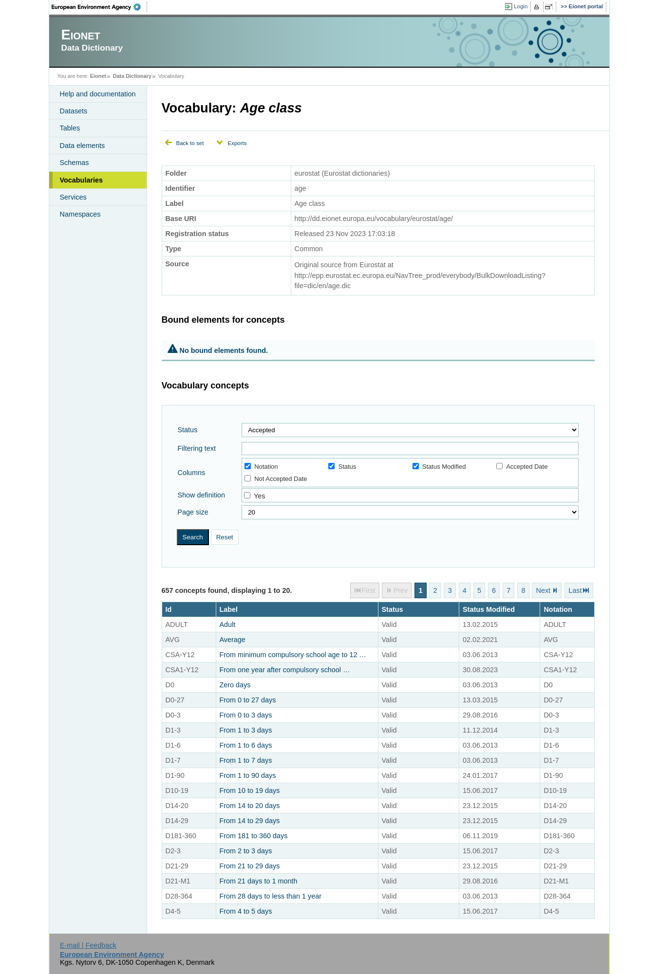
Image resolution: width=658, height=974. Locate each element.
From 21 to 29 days (250, 866)
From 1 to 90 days (248, 775)
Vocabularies (81, 180)
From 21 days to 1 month (259, 881)
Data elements (82, 145)
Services (73, 197)
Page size (193, 512)
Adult (228, 624)
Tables (70, 128)
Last (575, 590)
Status (188, 430)
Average (232, 639)
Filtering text (197, 448)
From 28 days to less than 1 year (271, 896)
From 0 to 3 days (246, 715)
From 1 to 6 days (246, 745)
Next (543, 590)
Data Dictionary (132, 76)
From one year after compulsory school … (285, 670)
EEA (99, 7)
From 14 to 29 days (250, 821)
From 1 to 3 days (246, 730)
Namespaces (80, 214)
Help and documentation (98, 94)
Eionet (98, 76)
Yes (259, 496)
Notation (261, 466)
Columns (192, 473)
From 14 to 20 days (250, 805)
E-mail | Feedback (88, 945)
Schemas (74, 162)
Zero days (235, 685)
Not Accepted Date (275, 478)
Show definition (202, 495)
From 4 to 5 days (246, 911)
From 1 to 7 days (246, 760)
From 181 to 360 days (254, 836)
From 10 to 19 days (250, 790)
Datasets (74, 111)
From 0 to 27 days (248, 700)
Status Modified (439, 466)
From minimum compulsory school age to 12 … (293, 655)
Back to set (190, 143)
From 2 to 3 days (246, 851)
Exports (236, 143)
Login (520, 6)
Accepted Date (521, 466)
